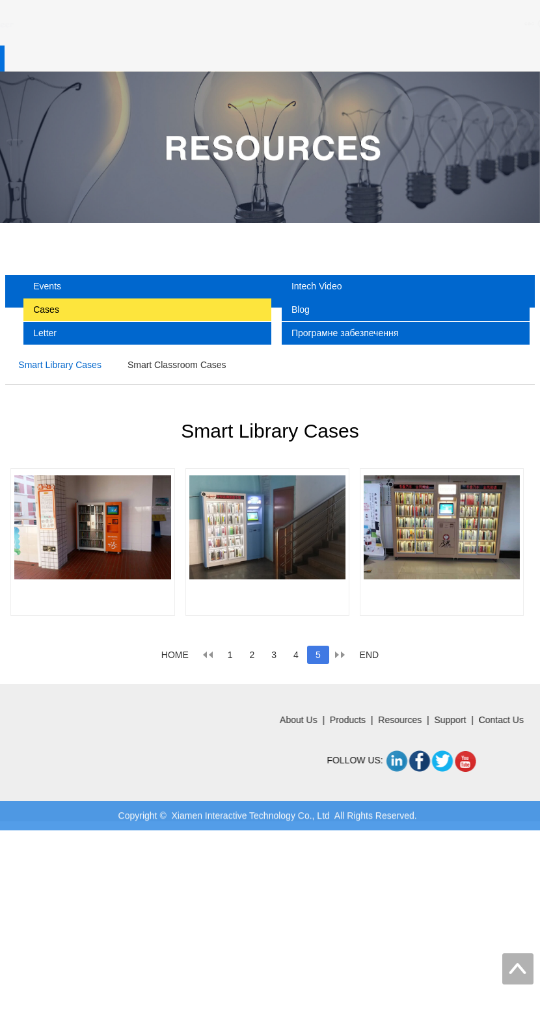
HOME (175, 655)
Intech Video (316, 286)
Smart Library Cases (59, 365)
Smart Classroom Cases (177, 365)
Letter (45, 333)
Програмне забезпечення (344, 333)
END (369, 655)
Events (47, 286)
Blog (300, 309)
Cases (46, 309)
